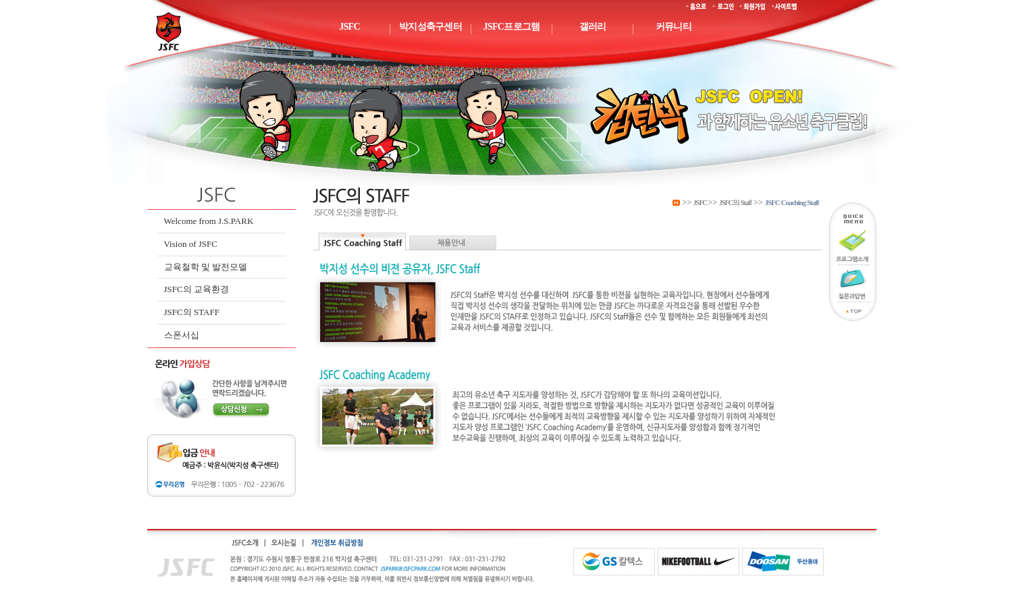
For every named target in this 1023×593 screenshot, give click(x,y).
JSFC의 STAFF (191, 312)
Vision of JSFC (190, 244)
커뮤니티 (673, 27)
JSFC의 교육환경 (196, 289)
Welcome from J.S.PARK (209, 221)
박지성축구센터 (430, 27)
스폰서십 (181, 335)
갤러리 (592, 27)
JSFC (349, 27)
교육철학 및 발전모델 (206, 267)
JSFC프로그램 (511, 27)
